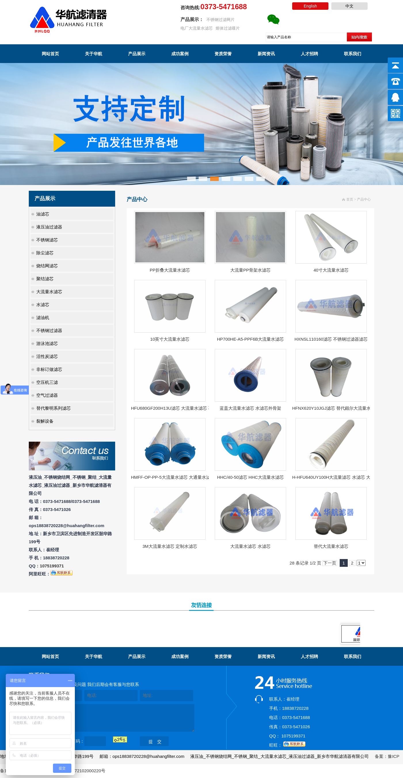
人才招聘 (309, 53)
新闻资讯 (266, 53)
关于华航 (93, 53)
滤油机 (42, 317)
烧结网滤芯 (47, 265)
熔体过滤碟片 (228, 28)
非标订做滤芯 (49, 369)
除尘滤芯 (45, 252)
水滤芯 (42, 304)
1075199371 (52, 565)
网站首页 (50, 53)
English (310, 6)
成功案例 (180, 53)
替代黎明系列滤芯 (53, 408)
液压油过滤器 (49, 226)
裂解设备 (45, 421)
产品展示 (136, 53)
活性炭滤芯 (47, 356)
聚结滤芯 (45, 278)
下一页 (329, 562)
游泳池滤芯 (47, 343)
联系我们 (352, 53)
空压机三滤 (47, 382)
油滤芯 (42, 213)
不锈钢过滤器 (49, 330)
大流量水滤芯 (49, 291)
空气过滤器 (47, 395)
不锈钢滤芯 (47, 239)
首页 (349, 199)
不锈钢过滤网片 (220, 19)
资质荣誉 (223, 53)
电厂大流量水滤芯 (196, 28)
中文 (349, 6)
